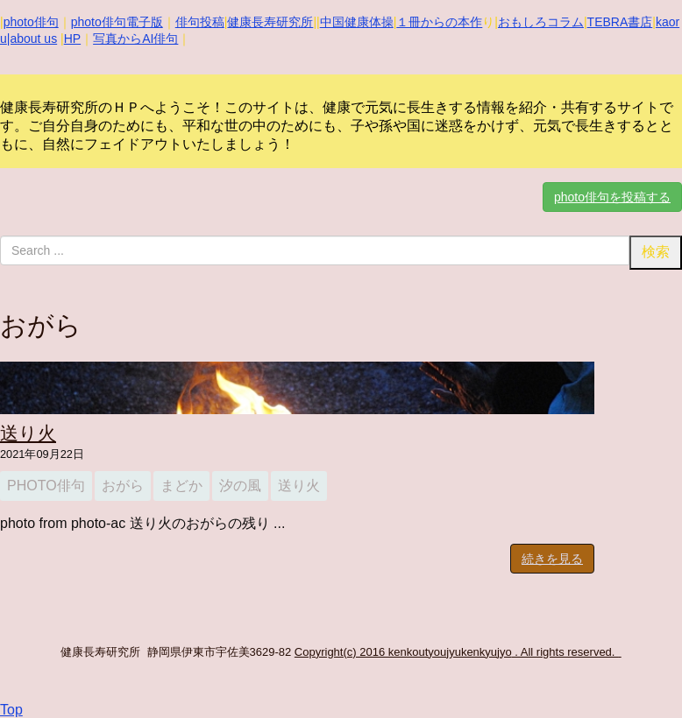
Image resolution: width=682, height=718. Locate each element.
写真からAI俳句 (135, 39)
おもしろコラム (541, 22)
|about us (32, 39)
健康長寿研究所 (270, 22)
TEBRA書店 (620, 22)
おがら (123, 485)
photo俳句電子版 (117, 22)
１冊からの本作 (439, 22)
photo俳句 (31, 22)
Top (11, 709)
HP (72, 39)
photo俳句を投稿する (612, 197)
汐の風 (240, 485)
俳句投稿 (199, 22)
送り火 (28, 433)
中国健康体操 (357, 22)
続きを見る (552, 559)
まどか (181, 485)
